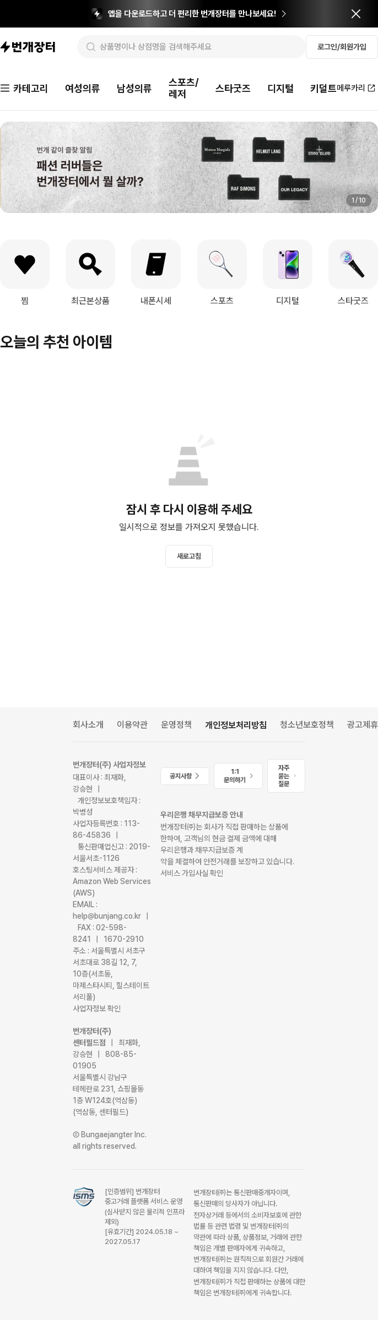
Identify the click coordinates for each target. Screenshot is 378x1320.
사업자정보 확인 (97, 1008)
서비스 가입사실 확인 (191, 873)
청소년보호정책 (307, 724)
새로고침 (189, 556)
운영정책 (176, 724)
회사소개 (88, 724)
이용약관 (132, 724)
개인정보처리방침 (236, 725)
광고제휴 (362, 724)
